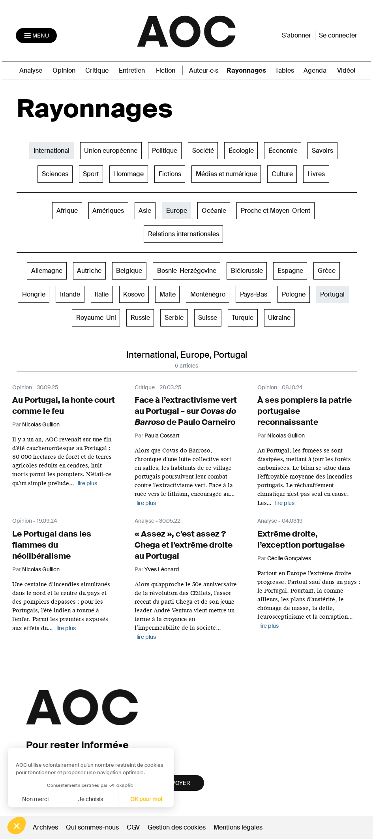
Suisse (207, 317)
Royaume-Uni (96, 317)
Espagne (290, 271)
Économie (282, 150)
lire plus (87, 483)
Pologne (294, 294)
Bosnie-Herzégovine (186, 271)
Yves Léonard (161, 569)
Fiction (165, 70)
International (51, 150)
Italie (102, 294)
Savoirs (322, 150)
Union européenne (110, 150)
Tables (284, 70)
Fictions (170, 174)
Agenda (315, 70)
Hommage (128, 174)
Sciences (55, 174)
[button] (16, 825)
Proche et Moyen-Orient (275, 210)
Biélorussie (247, 271)
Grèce (327, 271)
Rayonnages (246, 70)
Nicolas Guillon (41, 569)
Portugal (332, 294)
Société (203, 150)
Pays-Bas (253, 294)
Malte (167, 294)
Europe (176, 210)
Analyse (30, 70)
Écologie (241, 150)
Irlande (70, 294)
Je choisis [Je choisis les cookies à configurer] (90, 799)
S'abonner (296, 35)
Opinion (63, 70)
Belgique (129, 271)
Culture (282, 174)
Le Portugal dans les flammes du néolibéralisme (51, 545)
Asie (145, 210)
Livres (316, 174)
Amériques (108, 210)
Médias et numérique (226, 174)
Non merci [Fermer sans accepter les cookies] (35, 799)
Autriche (89, 271)
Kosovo (133, 294)
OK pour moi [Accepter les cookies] (146, 799)
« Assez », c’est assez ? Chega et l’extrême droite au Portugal (183, 545)
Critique (97, 70)
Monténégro (207, 294)
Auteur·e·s (203, 70)
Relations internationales (183, 234)
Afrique (67, 210)
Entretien (132, 70)
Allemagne (46, 271)
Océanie (214, 210)
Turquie (242, 317)
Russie (140, 317)
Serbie (174, 317)
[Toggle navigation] (36, 35)
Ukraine (279, 317)
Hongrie (33, 294)
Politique (164, 150)
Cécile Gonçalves (289, 558)
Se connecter (338, 35)
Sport (91, 174)
